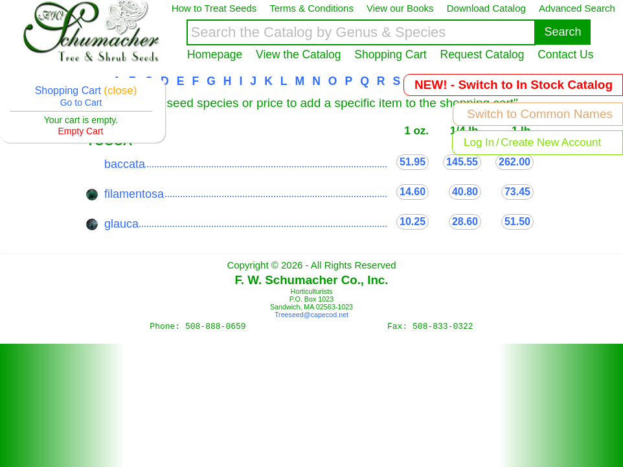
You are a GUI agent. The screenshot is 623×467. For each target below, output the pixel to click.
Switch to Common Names (540, 114)
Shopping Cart (390, 54)
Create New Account (551, 142)
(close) (120, 90)
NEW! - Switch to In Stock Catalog (513, 84)
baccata (124, 164)
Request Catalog (482, 54)
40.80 (465, 191)
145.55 (462, 161)
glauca (121, 223)
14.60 (412, 191)
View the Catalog (298, 54)
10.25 (412, 221)
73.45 (517, 191)
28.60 (465, 221)
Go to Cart (81, 102)
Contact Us (565, 54)
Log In (479, 142)
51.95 (412, 161)
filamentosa (134, 193)
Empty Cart (80, 131)
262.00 (514, 161)
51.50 (517, 221)
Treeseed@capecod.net (311, 314)
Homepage (214, 54)
